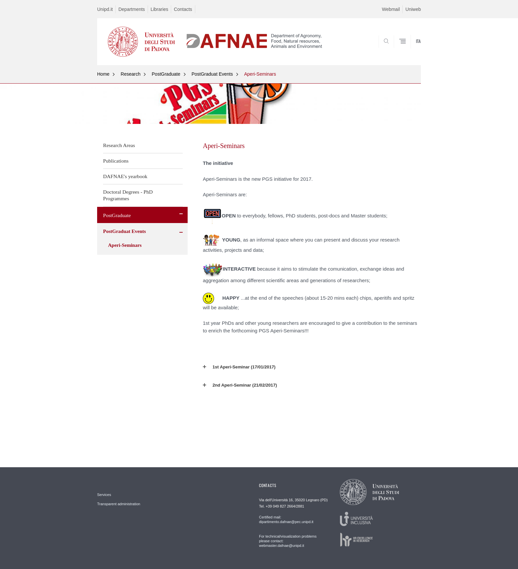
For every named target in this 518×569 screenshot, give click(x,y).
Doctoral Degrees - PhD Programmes (128, 195)
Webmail (391, 9)
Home (103, 74)
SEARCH (409, 49)
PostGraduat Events (212, 74)
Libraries (159, 9)
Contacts (183, 9)
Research (130, 74)
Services (104, 495)
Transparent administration (118, 504)
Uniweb (413, 9)
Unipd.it (105, 9)
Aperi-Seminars (260, 74)
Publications (116, 161)
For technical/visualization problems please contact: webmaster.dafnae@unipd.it (287, 541)
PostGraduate (166, 74)
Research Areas (119, 145)
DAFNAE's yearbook (125, 176)
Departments (131, 9)
